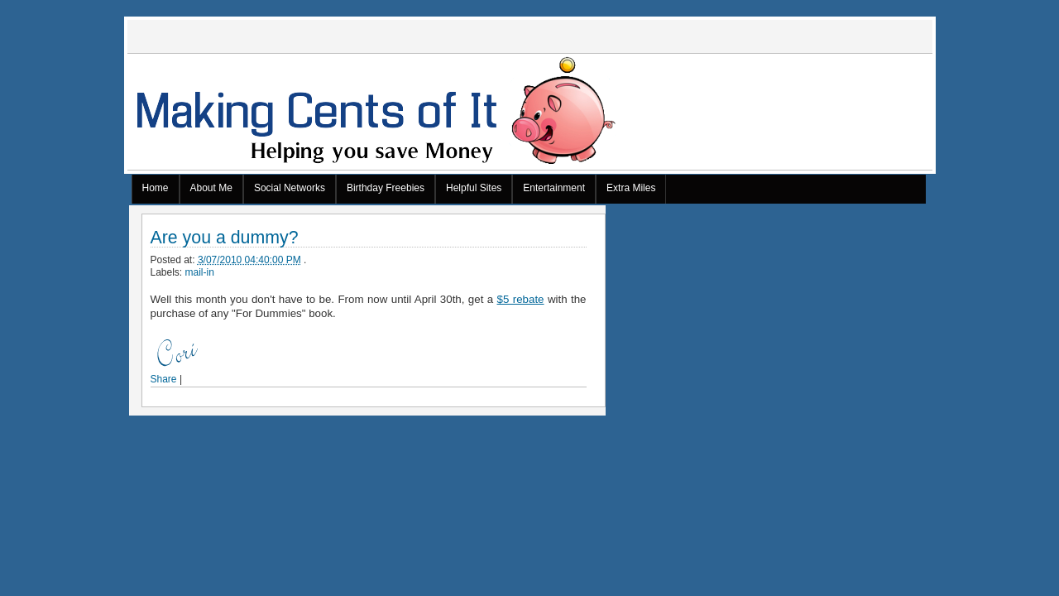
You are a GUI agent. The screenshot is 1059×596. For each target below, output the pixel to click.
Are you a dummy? (225, 238)
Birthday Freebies (385, 188)
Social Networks (289, 188)
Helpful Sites (473, 188)
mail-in (199, 272)
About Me (211, 188)
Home (155, 188)
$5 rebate (520, 299)
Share (164, 379)
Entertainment (554, 188)
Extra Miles (630, 188)
